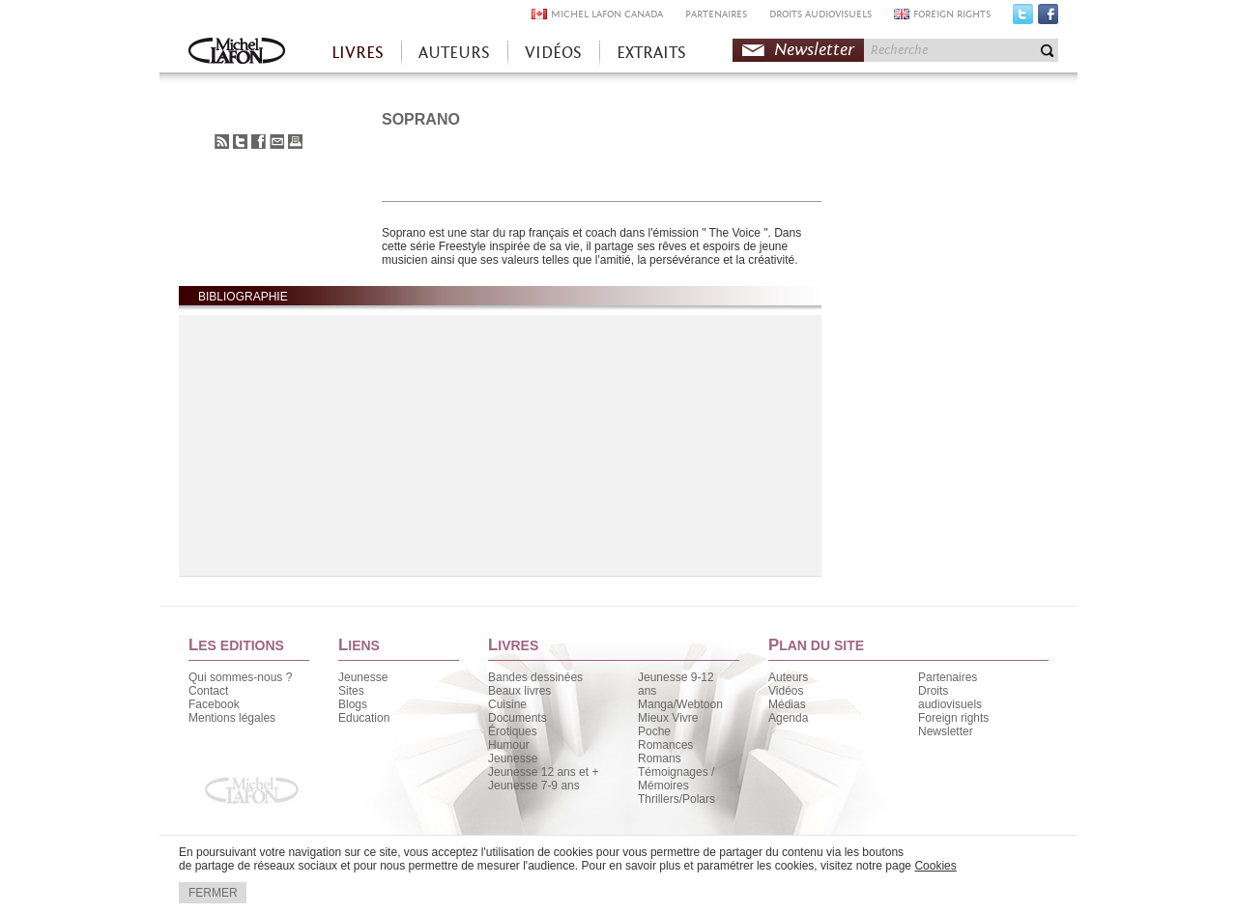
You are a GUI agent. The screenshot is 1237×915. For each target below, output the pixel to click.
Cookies (935, 865)
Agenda (788, 718)
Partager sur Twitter (240, 141)
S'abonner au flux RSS (222, 141)
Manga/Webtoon (680, 704)
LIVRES (357, 53)
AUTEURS (454, 53)
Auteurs (788, 677)
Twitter (1023, 18)
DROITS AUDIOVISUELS (820, 14)
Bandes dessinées (535, 677)
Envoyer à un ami (277, 141)
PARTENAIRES (716, 14)
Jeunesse (363, 677)
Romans (659, 758)
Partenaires (947, 677)
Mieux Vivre (668, 718)
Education (363, 718)
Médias (787, 704)
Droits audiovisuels (950, 697)
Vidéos (785, 691)
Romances (665, 745)
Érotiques (512, 731)
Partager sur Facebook (258, 141)
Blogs (352, 704)
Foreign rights (953, 718)
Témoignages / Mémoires (676, 778)
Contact (208, 691)
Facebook (1048, 18)
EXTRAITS (651, 53)
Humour (509, 745)
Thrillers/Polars (676, 799)
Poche (654, 731)
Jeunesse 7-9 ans (534, 785)
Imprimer (295, 141)
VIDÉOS (553, 53)
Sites (351, 691)
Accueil (236, 53)
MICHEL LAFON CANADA (607, 14)
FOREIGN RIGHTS (952, 14)
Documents (517, 718)
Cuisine (507, 704)
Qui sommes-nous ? (240, 677)
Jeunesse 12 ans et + (543, 772)
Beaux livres (519, 691)
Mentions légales (231, 718)
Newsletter (814, 50)
